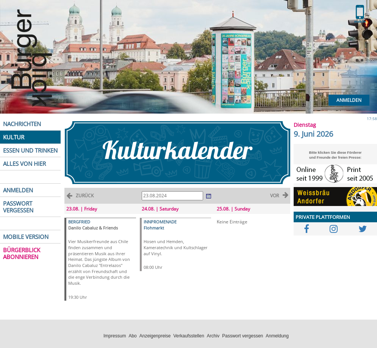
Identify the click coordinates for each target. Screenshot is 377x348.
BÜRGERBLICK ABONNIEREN (21, 253)
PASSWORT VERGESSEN (18, 207)
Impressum (114, 336)
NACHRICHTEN (22, 124)
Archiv (213, 336)
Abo (132, 336)
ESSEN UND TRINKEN (30, 150)
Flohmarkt (154, 228)
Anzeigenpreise (155, 336)
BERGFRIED (79, 222)
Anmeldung (277, 336)
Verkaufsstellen (188, 336)
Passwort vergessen (242, 336)
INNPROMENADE (160, 222)
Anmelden (348, 100)
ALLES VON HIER (24, 163)
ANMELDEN (18, 190)
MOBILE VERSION (25, 236)
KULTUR (13, 137)
